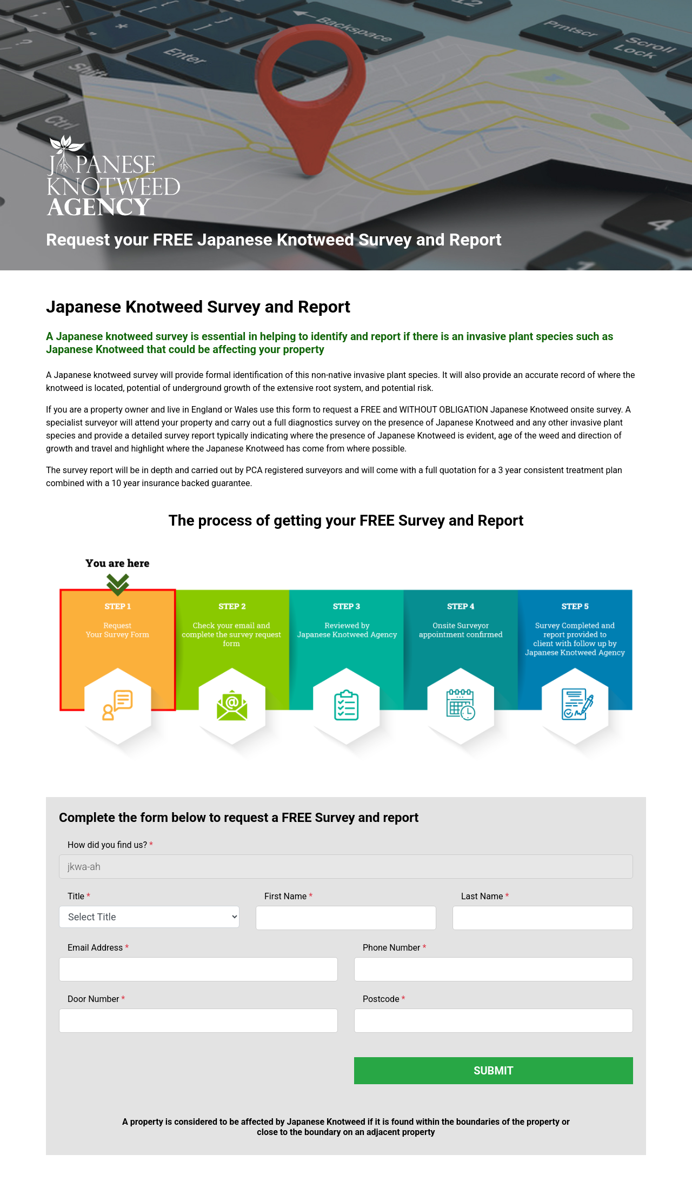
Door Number (96, 999)
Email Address (98, 948)
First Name (288, 896)
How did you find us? (110, 845)
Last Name (485, 896)
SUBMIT (494, 1070)
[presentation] (141, 1078)
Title (79, 896)
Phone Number (394, 948)
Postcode (384, 999)
